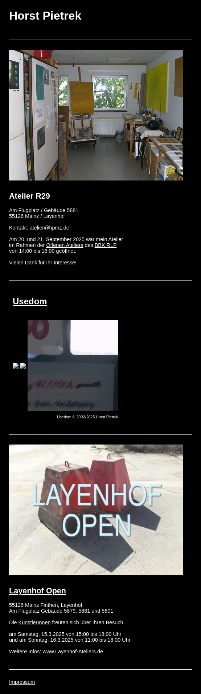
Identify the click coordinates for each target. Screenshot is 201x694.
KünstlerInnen (35, 622)
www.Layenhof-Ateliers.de (73, 651)
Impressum (22, 682)
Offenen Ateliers (64, 245)
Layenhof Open (37, 590)
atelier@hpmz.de (49, 228)
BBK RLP (106, 245)
